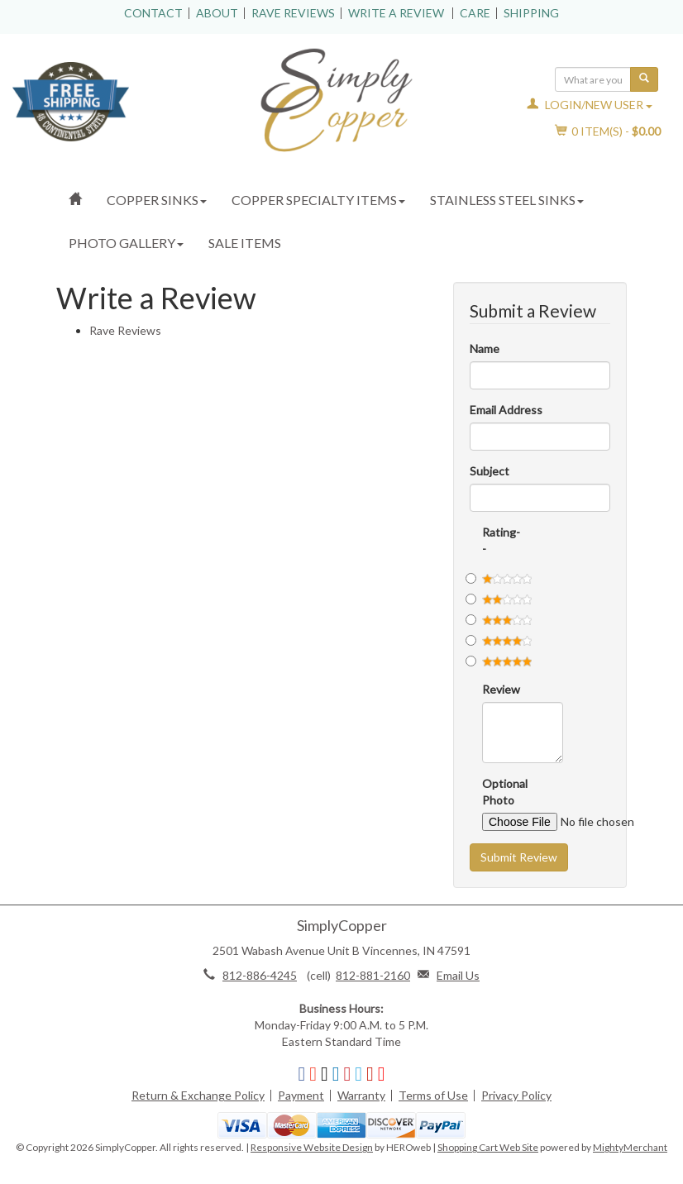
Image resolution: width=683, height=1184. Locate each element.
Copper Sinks (157, 200)
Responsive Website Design (312, 1147)
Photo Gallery (126, 243)
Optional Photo (493, 791)
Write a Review (396, 13)
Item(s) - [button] (608, 131)
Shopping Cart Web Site (487, 1147)
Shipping (531, 13)
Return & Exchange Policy (198, 1095)
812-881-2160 (373, 975)
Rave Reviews (293, 13)
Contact (153, 13)
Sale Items (244, 243)
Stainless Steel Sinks (507, 200)
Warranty (361, 1095)
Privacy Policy (516, 1095)
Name (484, 348)
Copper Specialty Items (318, 200)
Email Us (458, 975)
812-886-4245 (259, 975)
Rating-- (493, 540)
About (217, 13)
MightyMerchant (630, 1147)
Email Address (506, 410)
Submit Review (518, 857)
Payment (301, 1095)
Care (475, 13)
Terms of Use (433, 1095)
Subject (489, 471)
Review (493, 689)
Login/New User (589, 105)
